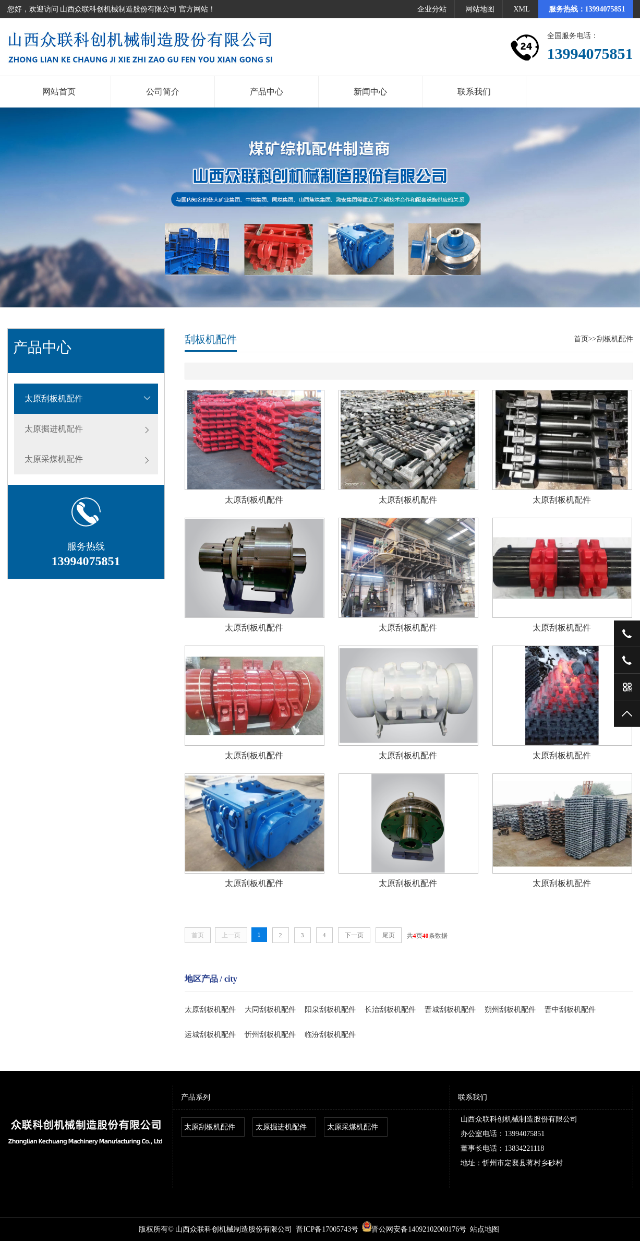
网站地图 (479, 9)
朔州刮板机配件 (510, 1009)
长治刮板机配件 (390, 1009)
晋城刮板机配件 (450, 1009)
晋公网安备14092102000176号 (414, 1229)
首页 (581, 339)
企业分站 (431, 9)
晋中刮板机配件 (570, 1009)
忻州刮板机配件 (270, 1035)
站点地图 (484, 1229)
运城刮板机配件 (210, 1035)
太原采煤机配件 (54, 459)
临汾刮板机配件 (330, 1035)
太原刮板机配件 (54, 398)
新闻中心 (370, 91)
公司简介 (162, 91)
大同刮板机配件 (270, 1009)
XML (521, 9)
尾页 (388, 935)
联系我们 (474, 91)
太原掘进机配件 (54, 428)
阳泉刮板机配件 (330, 1009)
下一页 (354, 935)
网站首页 (59, 91)
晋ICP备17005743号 (327, 1229)
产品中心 (266, 91)
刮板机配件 (615, 339)
